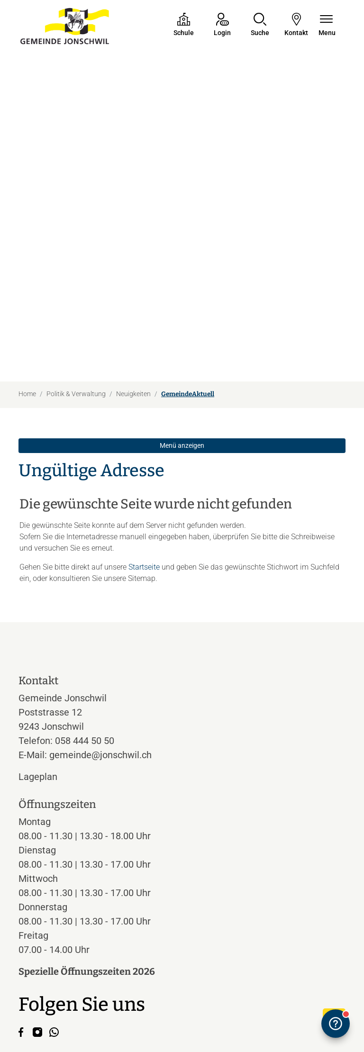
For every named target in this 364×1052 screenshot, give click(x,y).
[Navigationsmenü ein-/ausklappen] (327, 25)
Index (133, 1017)
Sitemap (109, 1017)
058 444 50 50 (84, 636)
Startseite (144, 462)
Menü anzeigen (182, 341)
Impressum (35, 1017)
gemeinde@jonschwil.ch (100, 650)
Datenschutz (74, 1017)
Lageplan (46, 672)
